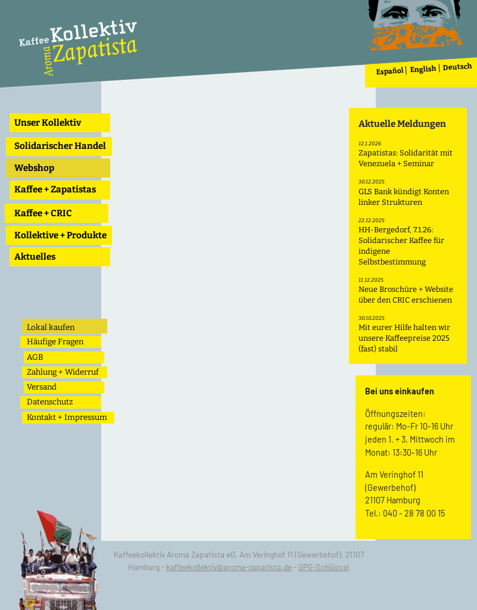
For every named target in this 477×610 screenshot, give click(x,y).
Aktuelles (34, 256)
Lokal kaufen (50, 327)
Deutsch (458, 67)
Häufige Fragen (55, 342)
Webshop (34, 168)
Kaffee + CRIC (43, 213)
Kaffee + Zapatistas (55, 189)
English (423, 69)
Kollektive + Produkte (60, 235)
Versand (42, 387)
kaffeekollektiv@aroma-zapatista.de (229, 567)
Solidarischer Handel (60, 146)
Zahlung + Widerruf (63, 372)
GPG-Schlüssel (323, 567)
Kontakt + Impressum (67, 417)
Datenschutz (50, 402)
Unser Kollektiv (47, 122)
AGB (35, 357)
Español (390, 71)
